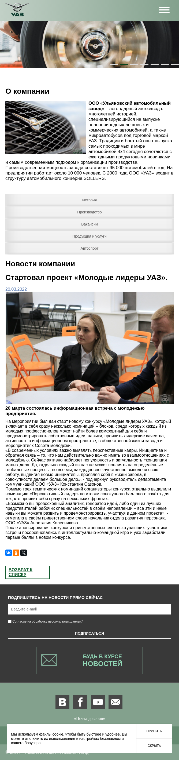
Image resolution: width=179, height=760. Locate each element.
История (89, 200)
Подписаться (89, 633)
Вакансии (89, 224)
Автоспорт (90, 248)
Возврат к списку (20, 572)
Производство (89, 212)
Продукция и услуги (89, 236)
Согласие (19, 621)
